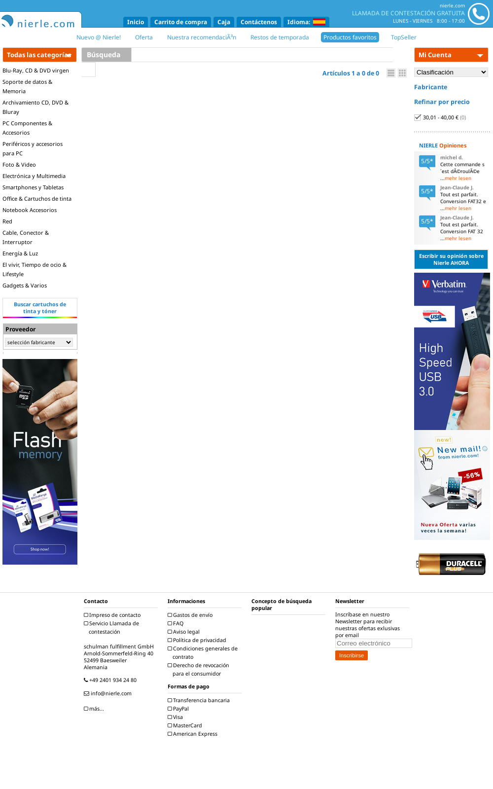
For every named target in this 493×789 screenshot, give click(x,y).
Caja (223, 22)
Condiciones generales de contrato (204, 652)
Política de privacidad (198, 640)
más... (95, 708)
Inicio (135, 22)
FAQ (176, 623)
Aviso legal (185, 631)
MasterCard (186, 725)
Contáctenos (259, 22)
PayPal (179, 708)
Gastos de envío (191, 614)
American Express (193, 733)
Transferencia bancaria (200, 700)
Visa (176, 717)
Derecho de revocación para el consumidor (199, 669)
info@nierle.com (109, 693)
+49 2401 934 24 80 (111, 680)
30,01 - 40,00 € (440, 117)
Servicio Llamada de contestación (112, 627)
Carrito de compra (180, 22)
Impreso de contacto (113, 614)
